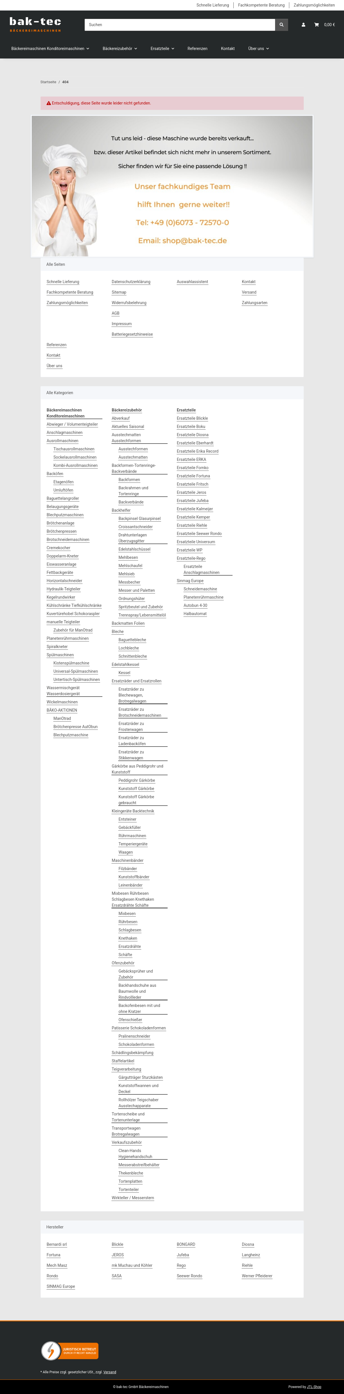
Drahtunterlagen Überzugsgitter (133, 538)
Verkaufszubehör (127, 1142)
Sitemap (119, 292)
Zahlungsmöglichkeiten (314, 5)
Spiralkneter (57, 646)
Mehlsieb (127, 574)
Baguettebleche (132, 640)
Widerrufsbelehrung (129, 302)
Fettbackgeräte (60, 572)
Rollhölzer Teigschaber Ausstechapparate (139, 1103)
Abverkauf (121, 418)
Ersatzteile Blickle (192, 418)
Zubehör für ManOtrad (73, 630)
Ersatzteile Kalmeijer (195, 509)
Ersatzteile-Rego (191, 558)
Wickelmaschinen (62, 702)
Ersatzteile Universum (196, 542)
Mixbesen (127, 913)
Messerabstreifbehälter (139, 1165)
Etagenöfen (64, 482)
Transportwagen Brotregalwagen (126, 1131)
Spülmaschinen (60, 655)
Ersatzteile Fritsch (192, 484)
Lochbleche (129, 648)
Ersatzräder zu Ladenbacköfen (132, 740)
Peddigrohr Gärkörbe (137, 780)
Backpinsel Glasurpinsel (140, 518)
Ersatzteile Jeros (191, 492)
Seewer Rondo (189, 1276)
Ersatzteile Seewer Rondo (199, 533)
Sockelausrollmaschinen (75, 457)
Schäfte (125, 954)
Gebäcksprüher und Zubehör (136, 974)
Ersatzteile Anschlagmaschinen (202, 569)
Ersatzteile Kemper (193, 517)
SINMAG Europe (61, 1286)
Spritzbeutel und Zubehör (141, 607)
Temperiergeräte (133, 844)
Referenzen (198, 48)
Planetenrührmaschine (203, 597)
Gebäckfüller (130, 827)
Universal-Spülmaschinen (76, 671)
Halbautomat (195, 613)
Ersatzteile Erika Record (198, 451)
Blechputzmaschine (71, 735)
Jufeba (183, 1255)
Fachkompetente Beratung (261, 5)
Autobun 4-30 (195, 605)
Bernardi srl (57, 1244)
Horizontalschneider (64, 580)
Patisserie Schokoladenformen (139, 1028)
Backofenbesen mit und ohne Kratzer (139, 1008)
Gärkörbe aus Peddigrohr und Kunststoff (137, 769)
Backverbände (131, 502)
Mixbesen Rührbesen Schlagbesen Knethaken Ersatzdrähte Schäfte (133, 899)
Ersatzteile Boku (191, 426)
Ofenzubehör (123, 963)
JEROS (118, 1255)
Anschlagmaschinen (65, 432)
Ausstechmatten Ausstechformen (126, 437)
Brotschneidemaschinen (68, 539)
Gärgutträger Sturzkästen (141, 1077)
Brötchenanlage (61, 523)
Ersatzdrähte (130, 946)
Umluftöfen (63, 490)
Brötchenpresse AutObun (76, 726)
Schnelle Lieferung (213, 5)
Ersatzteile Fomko (193, 467)
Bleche (118, 631)
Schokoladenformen (136, 1044)
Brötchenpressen (62, 531)
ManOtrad (62, 718)
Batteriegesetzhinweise (132, 334)
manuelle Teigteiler (63, 622)
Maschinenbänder (127, 860)
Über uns (54, 365)
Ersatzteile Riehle (192, 525)
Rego (181, 1265)
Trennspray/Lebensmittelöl (142, 615)
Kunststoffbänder (134, 877)
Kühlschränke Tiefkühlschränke (74, 605)
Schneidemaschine (200, 589)
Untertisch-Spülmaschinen (77, 679)
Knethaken (128, 938)
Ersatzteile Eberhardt (195, 443)
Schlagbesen (130, 930)
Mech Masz (57, 1265)
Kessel (124, 672)
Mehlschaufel (130, 565)
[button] (303, 25)
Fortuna (53, 1255)
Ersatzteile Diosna (193, 434)
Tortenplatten (130, 1181)
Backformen (129, 479)
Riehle (247, 1265)
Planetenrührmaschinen (68, 638)
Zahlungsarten (254, 302)
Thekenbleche (131, 1173)
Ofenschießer (130, 1019)
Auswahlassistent (192, 281)
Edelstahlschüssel (134, 549)
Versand (249, 292)
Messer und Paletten (137, 590)
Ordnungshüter (132, 598)
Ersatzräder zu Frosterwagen (131, 726)
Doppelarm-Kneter (63, 556)
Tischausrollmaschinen (74, 449)
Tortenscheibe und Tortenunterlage (128, 1117)
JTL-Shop (314, 1387)
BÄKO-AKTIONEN (62, 710)
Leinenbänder (131, 885)
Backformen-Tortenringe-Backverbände (134, 468)
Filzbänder (128, 868)
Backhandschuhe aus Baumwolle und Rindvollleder (137, 991)
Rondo (52, 1276)
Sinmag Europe (190, 580)
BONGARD (186, 1244)
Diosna (248, 1244)
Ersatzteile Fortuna (193, 476)
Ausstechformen (133, 449)
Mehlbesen (128, 557)
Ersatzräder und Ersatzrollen (136, 681)
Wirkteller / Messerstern (133, 1198)
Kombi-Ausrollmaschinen (76, 465)
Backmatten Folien (128, 623)
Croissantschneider (136, 526)
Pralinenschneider (134, 1036)
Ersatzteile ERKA (191, 459)
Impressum (122, 323)
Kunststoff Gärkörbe (136, 788)
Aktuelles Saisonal (128, 426)
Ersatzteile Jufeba (193, 500)
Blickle (117, 1244)
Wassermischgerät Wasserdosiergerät (63, 690)
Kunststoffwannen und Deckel (139, 1088)
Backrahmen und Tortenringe (133, 491)
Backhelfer (121, 510)
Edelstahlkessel (125, 664)
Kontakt (228, 48)
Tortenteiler (129, 1189)
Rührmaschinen (132, 835)
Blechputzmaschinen (65, 515)
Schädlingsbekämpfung (132, 1052)
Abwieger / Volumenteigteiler (72, 424)
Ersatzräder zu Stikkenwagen (131, 755)
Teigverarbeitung (126, 1069)
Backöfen (55, 473)
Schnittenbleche (133, 656)
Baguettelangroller (63, 498)
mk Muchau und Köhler (132, 1265)
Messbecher (129, 582)
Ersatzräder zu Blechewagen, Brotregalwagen (132, 695)
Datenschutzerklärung (131, 281)
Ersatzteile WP (189, 550)
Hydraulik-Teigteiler (64, 589)
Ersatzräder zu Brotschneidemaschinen (140, 712)
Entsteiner (127, 819)
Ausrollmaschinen (63, 440)
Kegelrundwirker (61, 597)
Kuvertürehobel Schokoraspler (73, 613)
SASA (117, 1276)
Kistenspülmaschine (71, 663)
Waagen (126, 852)
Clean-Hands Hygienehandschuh (135, 1153)
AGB (115, 313)
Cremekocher (58, 548)
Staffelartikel (123, 1061)
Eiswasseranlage (62, 564)
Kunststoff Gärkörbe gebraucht (136, 800)
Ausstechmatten (133, 457)
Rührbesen (128, 921)
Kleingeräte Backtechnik (133, 811)
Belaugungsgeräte (63, 506)
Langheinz (251, 1255)
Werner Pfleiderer (257, 1276)
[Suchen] (180, 25)
